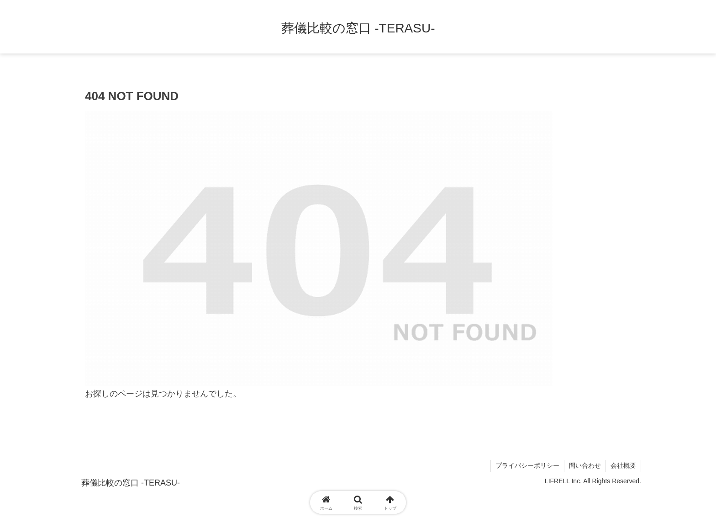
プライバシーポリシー (527, 465)
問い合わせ (585, 465)
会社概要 (623, 465)
